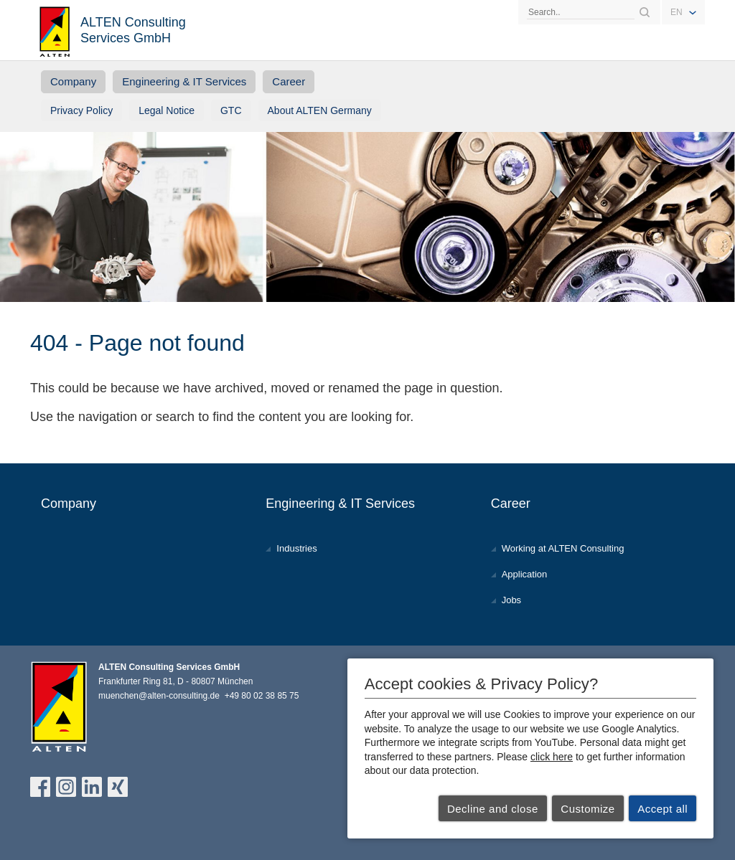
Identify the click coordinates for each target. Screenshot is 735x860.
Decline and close (492, 809)
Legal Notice (167, 110)
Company (73, 81)
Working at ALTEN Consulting (563, 548)
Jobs (511, 600)
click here (551, 756)
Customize (587, 809)
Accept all (662, 809)
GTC (231, 110)
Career (288, 81)
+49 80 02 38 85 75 (262, 696)
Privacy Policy (81, 110)
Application (525, 574)
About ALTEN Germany (320, 110)
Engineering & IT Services (184, 81)
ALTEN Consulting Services (55, 30)
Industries (296, 548)
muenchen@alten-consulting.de (159, 696)
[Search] (581, 12)
